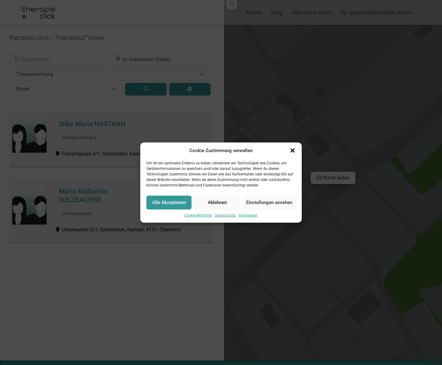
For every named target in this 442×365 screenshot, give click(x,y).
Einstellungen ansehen (269, 203)
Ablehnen (217, 203)
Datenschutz (225, 216)
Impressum (248, 216)
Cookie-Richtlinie (198, 216)
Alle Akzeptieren (169, 203)
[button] (292, 152)
